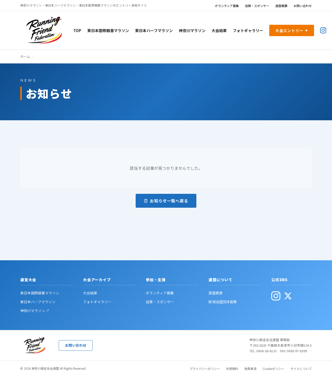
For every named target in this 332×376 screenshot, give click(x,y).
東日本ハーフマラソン (154, 30)
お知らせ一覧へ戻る (166, 201)
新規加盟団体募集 (223, 301)
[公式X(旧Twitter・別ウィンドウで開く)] (288, 296)
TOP (77, 30)
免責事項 (250, 368)
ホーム (25, 56)
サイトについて (301, 368)
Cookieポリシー (273, 368)
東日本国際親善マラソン (108, 30)
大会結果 (219, 30)
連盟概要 (281, 6)
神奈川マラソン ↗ (34, 310)
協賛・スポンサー (257, 6)
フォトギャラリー (248, 30)
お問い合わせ (303, 6)
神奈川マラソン (192, 30)
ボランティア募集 (227, 6)
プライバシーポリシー (205, 368)
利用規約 (232, 368)
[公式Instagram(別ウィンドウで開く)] (323, 30)
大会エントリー (291, 30)
